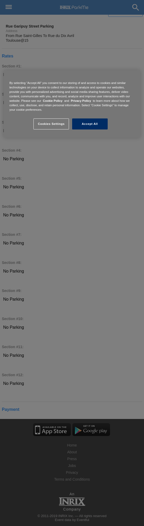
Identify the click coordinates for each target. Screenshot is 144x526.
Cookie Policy (53, 100)
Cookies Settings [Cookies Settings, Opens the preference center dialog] (51, 123)
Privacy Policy (81, 100)
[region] (72, 103)
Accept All (90, 123)
